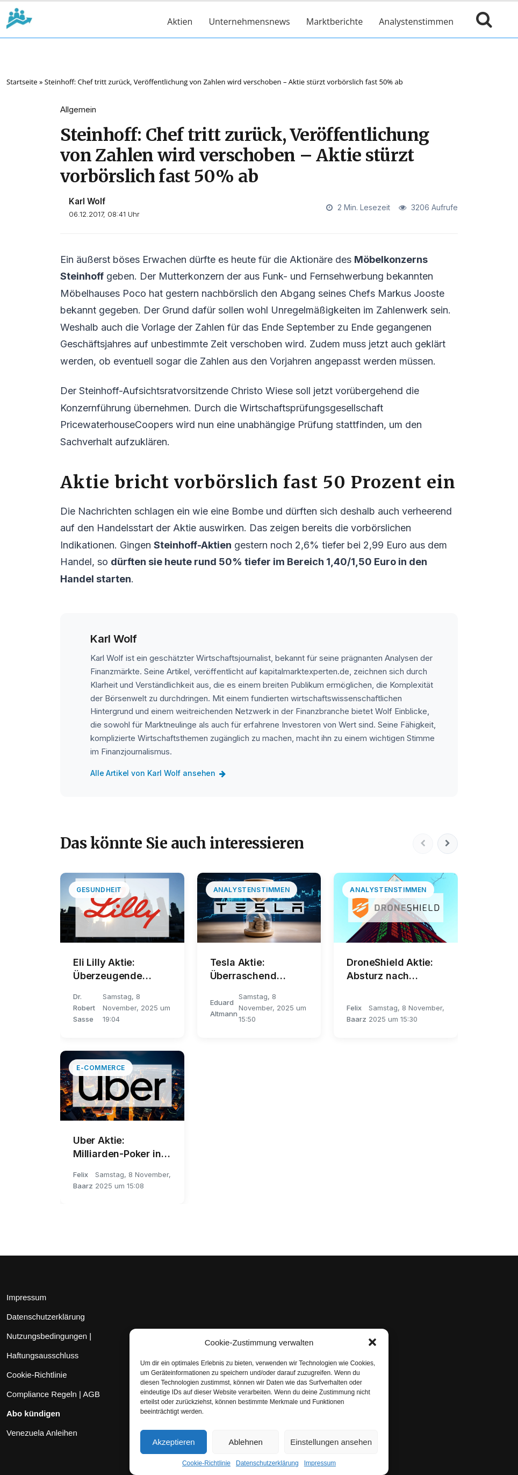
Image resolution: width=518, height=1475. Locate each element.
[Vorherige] (421, 843)
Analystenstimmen (416, 21)
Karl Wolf (87, 201)
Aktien (179, 21)
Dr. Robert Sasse (84, 1007)
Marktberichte (334, 21)
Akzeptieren (173, 1442)
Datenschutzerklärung (267, 1463)
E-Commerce (100, 1068)
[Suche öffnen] (481, 21)
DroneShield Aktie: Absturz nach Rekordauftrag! (390, 969)
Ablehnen (245, 1442)
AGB (91, 1394)
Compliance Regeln (41, 1394)
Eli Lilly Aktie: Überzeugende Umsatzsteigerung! (117, 969)
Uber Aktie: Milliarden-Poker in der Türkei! (117, 1147)
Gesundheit (99, 890)
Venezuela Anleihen (41, 1432)
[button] (372, 1342)
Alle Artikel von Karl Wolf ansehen (160, 773)
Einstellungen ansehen (331, 1442)
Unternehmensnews (249, 21)
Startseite (22, 82)
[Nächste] (447, 843)
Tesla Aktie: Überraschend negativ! (243, 969)
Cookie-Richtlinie (206, 1463)
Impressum (320, 1463)
